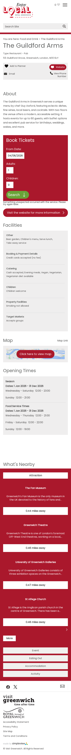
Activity (35, 674)
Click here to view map (35, 354)
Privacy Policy (10, 726)
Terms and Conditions (15, 736)
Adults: (11, 164)
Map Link (62, 340)
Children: (12, 178)
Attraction (35, 475)
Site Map (7, 731)
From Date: (13, 149)
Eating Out (35, 658)
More (9, 638)
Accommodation (35, 666)
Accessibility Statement (16, 722)
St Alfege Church (35, 599)
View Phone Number (60, 75)
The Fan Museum (35, 488)
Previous (67, 630)
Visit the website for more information (33, 213)
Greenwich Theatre (36, 525)
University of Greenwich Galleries (35, 562)
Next (4, 630)
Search (14, 195)
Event (35, 650)
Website (60, 67)
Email (12, 73)
